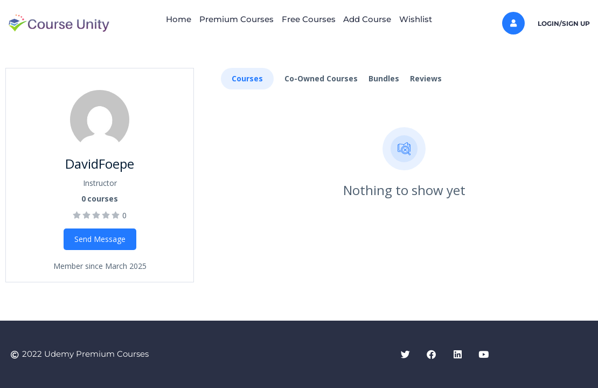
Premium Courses (228, 19)
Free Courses (309, 19)
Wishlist (432, 19)
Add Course (376, 19)
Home (162, 19)
